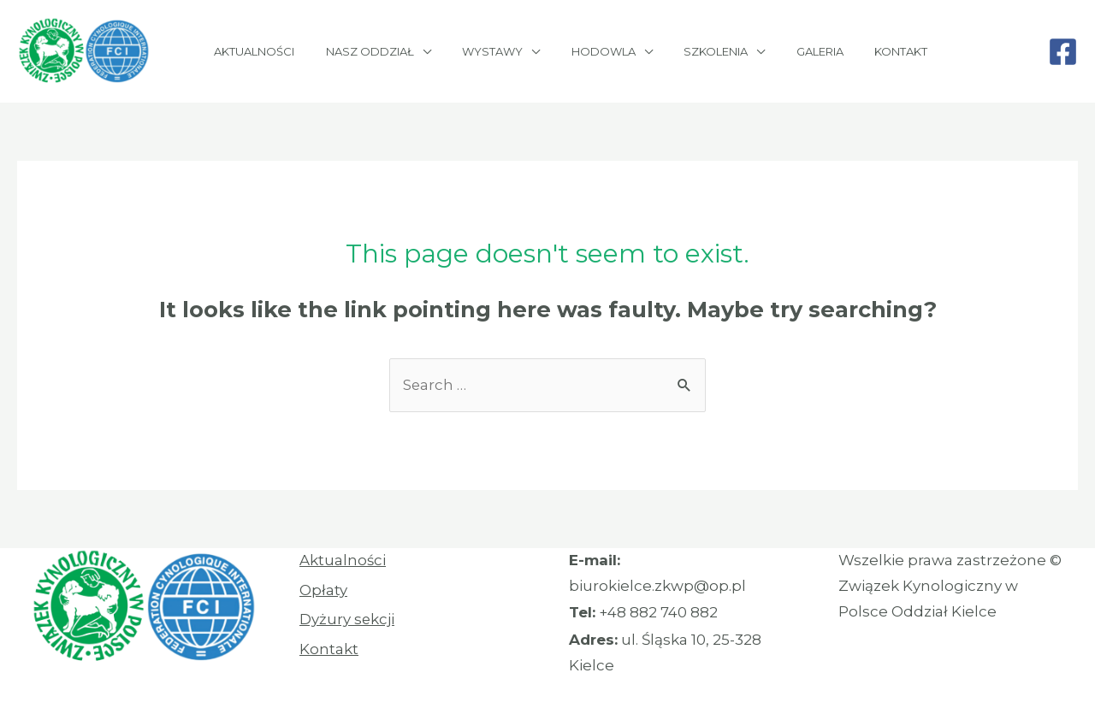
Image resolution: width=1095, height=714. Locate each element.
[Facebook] (1063, 52)
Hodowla (580, 51)
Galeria (778, 51)
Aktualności (258, 51)
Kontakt (851, 51)
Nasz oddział (365, 51)
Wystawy (478, 51)
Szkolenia (684, 51)
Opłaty (323, 590)
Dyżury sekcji (347, 619)
